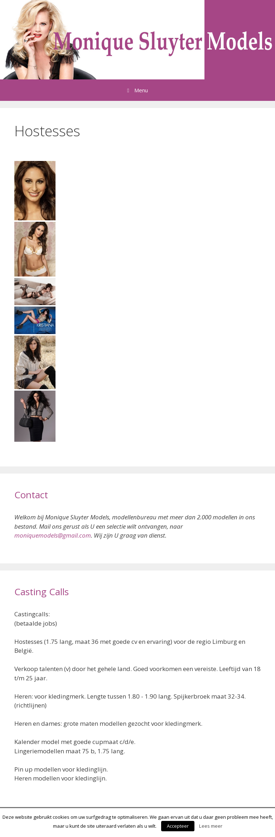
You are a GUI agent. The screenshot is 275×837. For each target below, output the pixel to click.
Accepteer (178, 826)
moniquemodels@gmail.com (52, 535)
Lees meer (210, 826)
